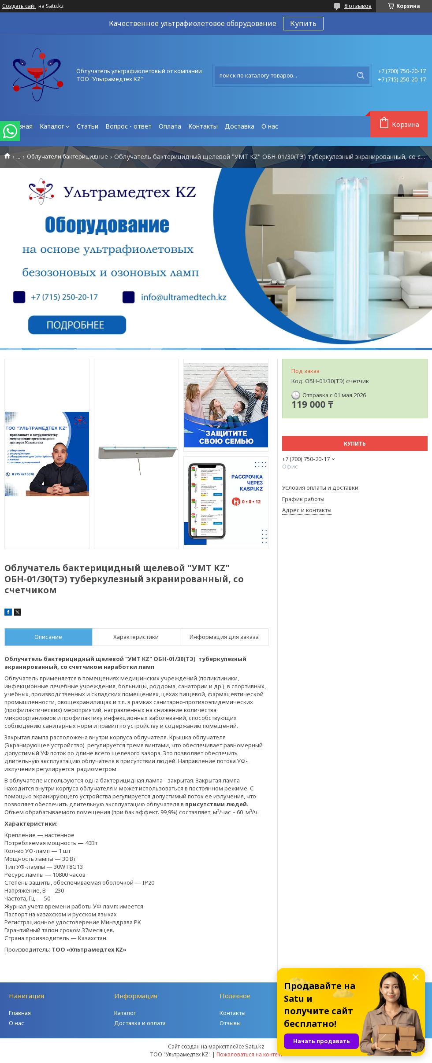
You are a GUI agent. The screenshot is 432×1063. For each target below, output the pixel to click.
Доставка (239, 126)
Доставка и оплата (140, 1023)
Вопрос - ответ (128, 126)
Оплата (170, 126)
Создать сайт (19, 6)
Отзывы (230, 1023)
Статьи (87, 126)
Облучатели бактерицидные (67, 156)
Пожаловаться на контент (249, 1054)
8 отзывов (358, 6)
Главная (20, 126)
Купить (303, 23)
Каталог (52, 126)
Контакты (203, 126)
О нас (269, 126)
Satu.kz (254, 1046)
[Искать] (360, 75)
